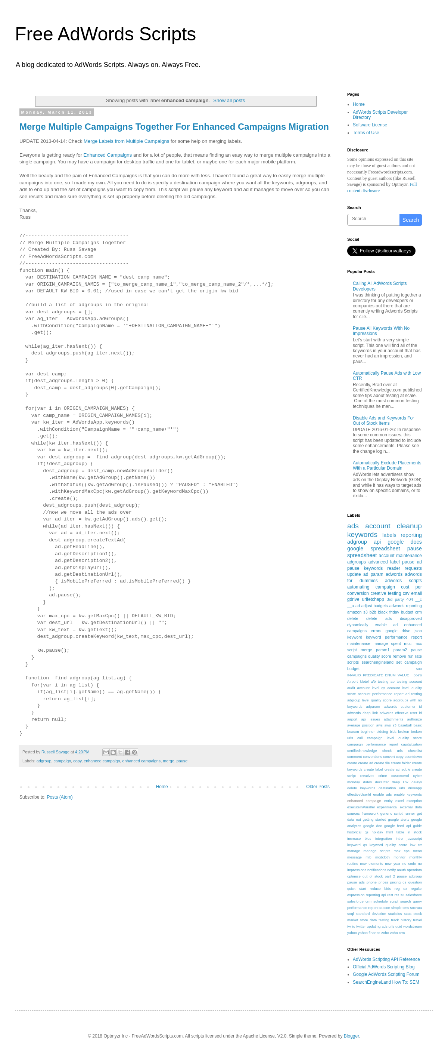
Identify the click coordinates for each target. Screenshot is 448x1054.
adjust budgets (374, 605)
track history (401, 920)
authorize (414, 719)
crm (418, 612)
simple (396, 908)
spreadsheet (362, 555)
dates (367, 782)
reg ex (401, 888)
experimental (387, 807)
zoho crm (397, 933)
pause (182, 761)
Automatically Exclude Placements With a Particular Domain (387, 465)
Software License (370, 124)
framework (370, 813)
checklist (415, 751)
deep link (400, 782)
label (394, 562)
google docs (405, 542)
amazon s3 (357, 612)
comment (354, 757)
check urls (392, 751)
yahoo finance (369, 933)
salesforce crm (359, 901)
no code (409, 863)
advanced (378, 562)
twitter (361, 926)
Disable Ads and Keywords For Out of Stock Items (383, 420)
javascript (414, 838)
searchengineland (377, 662)
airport (352, 719)
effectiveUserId (359, 794)
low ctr (416, 845)
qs (404, 882)
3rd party (395, 599)
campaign (62, 761)
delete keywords (361, 788)
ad (357, 605)
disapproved (411, 618)
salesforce (413, 895)
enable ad (386, 625)
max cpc (402, 851)
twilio (351, 926)
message (354, 857)
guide (417, 826)
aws (379, 725)
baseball (405, 725)
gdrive (353, 599)
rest (390, 895)
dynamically (357, 625)
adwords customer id (403, 706)
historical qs (357, 832)
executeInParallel (361, 807)
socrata (416, 908)
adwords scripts (403, 580)
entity (388, 801)
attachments (393, 719)
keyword (354, 637)
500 (419, 669)
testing (384, 920)
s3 (402, 895)
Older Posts (318, 786)
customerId (400, 776)
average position (360, 725)
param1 (383, 650)
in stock (414, 832)
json (418, 631)
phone (372, 882)
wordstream (412, 926)
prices (383, 882)
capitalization (411, 744)
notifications (376, 870)
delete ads (379, 618)
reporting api (376, 895)
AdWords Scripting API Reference (386, 959)
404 (409, 599)
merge (168, 761)
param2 (400, 650)
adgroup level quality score (369, 700)
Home (162, 786)
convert (389, 757)
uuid (398, 926)
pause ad (412, 562)
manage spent (387, 643)
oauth (401, 870)
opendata (414, 870)
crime (382, 776)
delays (416, 782)
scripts (353, 662)
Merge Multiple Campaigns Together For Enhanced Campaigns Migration (174, 127)
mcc (407, 643)
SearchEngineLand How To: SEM (386, 982)
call (360, 738)
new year (392, 863)
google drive (397, 631)
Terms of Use (366, 132)
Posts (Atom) (59, 797)
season (384, 908)
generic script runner (397, 813)
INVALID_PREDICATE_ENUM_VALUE (378, 675)
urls (391, 926)
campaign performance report (372, 744)
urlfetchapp (373, 599)
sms (405, 908)
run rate (415, 656)
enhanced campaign (102, 761)
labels (389, 535)
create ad (365, 763)
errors (376, 631)
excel (399, 801)
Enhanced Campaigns (108, 155)
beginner (367, 731)
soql (350, 914)
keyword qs (357, 845)
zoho (385, 933)
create (352, 763)
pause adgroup (409, 876)
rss (397, 895)
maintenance (358, 643)
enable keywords (408, 794)
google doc (372, 826)
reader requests (404, 568)
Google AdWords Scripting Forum (386, 974)
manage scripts (377, 851)
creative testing (386, 593)
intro (399, 838)
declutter (382, 782)
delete (352, 618)
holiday (377, 832)
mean (417, 851)
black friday (388, 612)
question (415, 882)
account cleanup (393, 526)
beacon (353, 731)
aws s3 (390, 725)
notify (391, 870)
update (354, 574)
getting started (374, 819)
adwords (394, 574)
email (416, 593)
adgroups (356, 562)
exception (414, 801)
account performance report (381, 694)
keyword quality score (388, 845)
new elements (371, 863)
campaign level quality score (394, 738)
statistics (395, 914)
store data (368, 920)
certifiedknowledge (362, 751)
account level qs (371, 688)
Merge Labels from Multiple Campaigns (126, 141)
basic (418, 725)
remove (399, 656)
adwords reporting (405, 605)
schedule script (385, 901)
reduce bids (380, 888)
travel (417, 920)
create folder (401, 763)
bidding (382, 731)
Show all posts (229, 100)
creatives (367, 776)
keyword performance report (394, 637)
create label (373, 769)
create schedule (397, 769)
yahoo (352, 933)
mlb (368, 857)
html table (395, 832)
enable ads (382, 794)
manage (353, 851)
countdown (413, 757)
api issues (370, 719)
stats (407, 914)
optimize (354, 876)
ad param (373, 574)
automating (358, 587)
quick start (356, 888)
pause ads (356, 882)
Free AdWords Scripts (105, 34)
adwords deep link (362, 713)
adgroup (44, 761)
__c (419, 599)
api (377, 542)
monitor (399, 857)
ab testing (399, 681)
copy (77, 761)
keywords (362, 534)
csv (406, 593)
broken (403, 731)
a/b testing (379, 681)
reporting (411, 535)
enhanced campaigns (141, 761)
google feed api (397, 826)
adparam (373, 706)
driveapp (415, 788)
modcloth (382, 857)
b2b (373, 612)
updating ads (377, 926)
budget (407, 612)
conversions (372, 757)
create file (382, 763)
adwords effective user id (401, 713)
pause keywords (365, 568)
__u (350, 605)
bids (393, 731)
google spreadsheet (373, 548)
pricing (395, 882)
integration (383, 838)
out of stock (373, 876)
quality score (379, 656)
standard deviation (371, 914)
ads (353, 526)
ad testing (413, 694)
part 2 (390, 876)
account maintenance (400, 555)
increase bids (359, 838)
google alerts (398, 819)
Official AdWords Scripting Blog (384, 967)
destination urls (392, 788)
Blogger (351, 1036)
